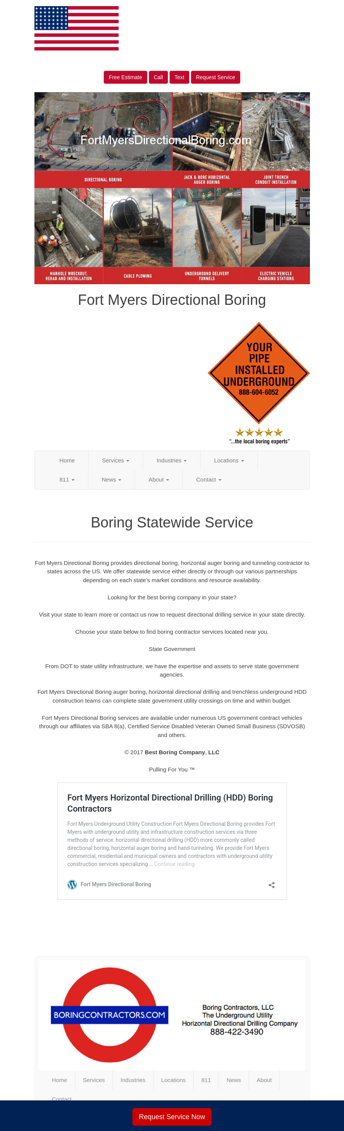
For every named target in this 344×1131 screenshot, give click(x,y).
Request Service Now (172, 1117)
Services (116, 460)
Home (67, 460)
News (112, 479)
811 (67, 479)
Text (179, 77)
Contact (209, 479)
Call (158, 77)
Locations (229, 460)
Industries (172, 460)
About (158, 479)
